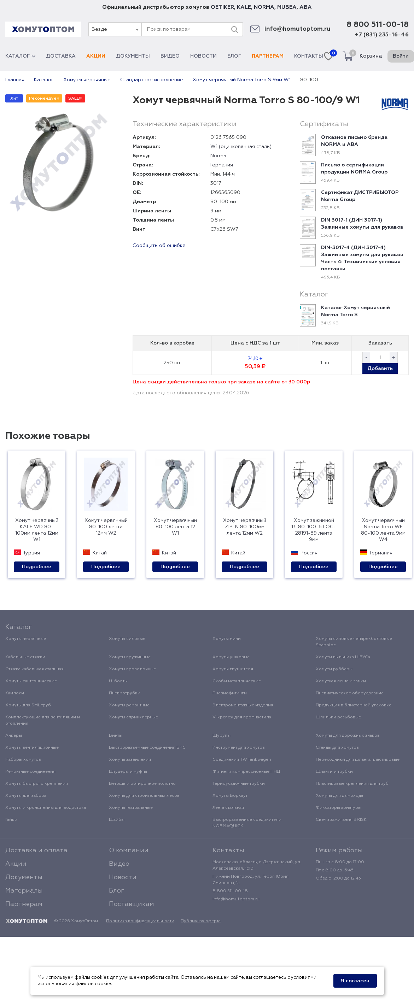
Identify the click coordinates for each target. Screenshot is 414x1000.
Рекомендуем (44, 98)
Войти (401, 56)
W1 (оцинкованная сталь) (241, 146)
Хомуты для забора (25, 796)
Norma (218, 155)
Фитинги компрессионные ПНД (246, 772)
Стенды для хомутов (337, 748)
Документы (133, 56)
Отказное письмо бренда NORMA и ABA (354, 141)
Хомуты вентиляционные (32, 748)
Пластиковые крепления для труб (352, 784)
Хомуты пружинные (130, 657)
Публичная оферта (201, 921)
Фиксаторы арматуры (338, 808)
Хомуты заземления (130, 760)
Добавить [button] (380, 368)
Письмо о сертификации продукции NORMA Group (354, 169)
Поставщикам (131, 904)
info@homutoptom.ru (297, 29)
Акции (95, 56)
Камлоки (14, 693)
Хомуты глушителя (232, 669)
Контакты (308, 56)
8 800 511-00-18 (377, 25)
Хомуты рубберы (334, 669)
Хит (14, 98)
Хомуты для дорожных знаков (348, 736)
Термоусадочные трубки (238, 784)
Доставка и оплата (36, 850)
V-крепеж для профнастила (241, 717)
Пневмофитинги (229, 693)
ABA (305, 7)
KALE (244, 7)
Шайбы (116, 820)
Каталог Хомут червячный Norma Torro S (355, 311)
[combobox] (114, 29)
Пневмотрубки (124, 693)
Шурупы (221, 736)
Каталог (20, 56)
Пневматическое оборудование (350, 693)
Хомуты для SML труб (28, 705)
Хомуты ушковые (231, 657)
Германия (221, 165)
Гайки (11, 820)
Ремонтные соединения (30, 772)
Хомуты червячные (25, 639)
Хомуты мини (226, 639)
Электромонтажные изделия (242, 705)
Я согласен (355, 980)
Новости (203, 56)
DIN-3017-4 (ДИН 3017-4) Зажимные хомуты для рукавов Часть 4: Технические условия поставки (362, 258)
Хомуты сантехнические (31, 681)
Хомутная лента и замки (341, 681)
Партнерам (268, 56)
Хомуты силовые (127, 639)
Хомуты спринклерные (133, 717)
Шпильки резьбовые (338, 717)
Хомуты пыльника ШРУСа (343, 657)
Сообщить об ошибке (159, 245)
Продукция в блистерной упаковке (353, 705)
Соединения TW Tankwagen (241, 760)
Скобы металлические (236, 681)
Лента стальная (228, 808)
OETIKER (222, 7)
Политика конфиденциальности (140, 921)
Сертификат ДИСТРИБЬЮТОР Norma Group (359, 196)
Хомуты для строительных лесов (144, 796)
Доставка (61, 56)
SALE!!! (75, 98)
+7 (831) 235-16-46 (382, 35)
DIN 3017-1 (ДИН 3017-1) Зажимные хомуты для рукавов (362, 224)
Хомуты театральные (131, 808)
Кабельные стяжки (25, 657)
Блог (234, 56)
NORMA (264, 7)
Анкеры (13, 736)
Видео (170, 56)
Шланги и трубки (334, 772)
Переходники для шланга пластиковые (358, 760)
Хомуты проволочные (132, 669)
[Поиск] (234, 29)
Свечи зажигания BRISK (341, 820)
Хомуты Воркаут (229, 796)
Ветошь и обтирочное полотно (142, 784)
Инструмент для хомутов (238, 748)
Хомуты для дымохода (339, 796)
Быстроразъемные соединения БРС (147, 748)
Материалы (24, 891)
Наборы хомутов (23, 760)
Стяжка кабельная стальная (34, 669)
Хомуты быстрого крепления (36, 784)
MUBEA (287, 7)
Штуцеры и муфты (128, 772)
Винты (115, 736)
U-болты (118, 681)
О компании (128, 850)
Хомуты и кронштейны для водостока (45, 808)
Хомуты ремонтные (129, 705)
